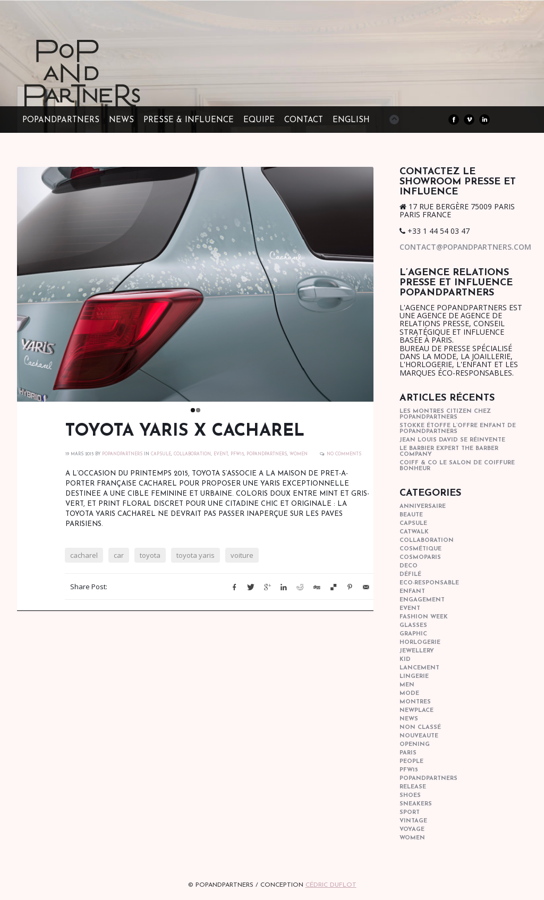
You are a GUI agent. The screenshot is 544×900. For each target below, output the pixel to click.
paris (408, 753)
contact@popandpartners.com (465, 247)
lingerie (414, 677)
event (221, 457)
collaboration (192, 457)
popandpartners (266, 457)
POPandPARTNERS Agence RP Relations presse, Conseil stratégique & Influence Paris (102, 90)
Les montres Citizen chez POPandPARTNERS (445, 414)
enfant (412, 592)
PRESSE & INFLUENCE (188, 120)
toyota (150, 557)
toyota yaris (195, 557)
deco (409, 566)
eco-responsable (429, 583)
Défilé (410, 575)
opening (415, 745)
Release (413, 787)
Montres (415, 702)
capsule (161, 457)
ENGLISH (351, 120)
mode (409, 694)
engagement (422, 600)
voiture (242, 557)
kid (405, 660)
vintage (413, 821)
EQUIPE (259, 120)
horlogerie (420, 643)
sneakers (416, 804)
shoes (410, 796)
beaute (411, 515)
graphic (413, 634)
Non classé (420, 728)
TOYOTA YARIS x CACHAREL (184, 434)
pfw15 (237, 457)
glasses (413, 626)
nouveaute (419, 736)
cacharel (84, 557)
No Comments (344, 457)
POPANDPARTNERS (122, 457)
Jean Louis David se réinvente (452, 440)
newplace (417, 711)
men (407, 685)
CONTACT (303, 120)
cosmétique (420, 549)
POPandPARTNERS (60, 120)
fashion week (424, 617)
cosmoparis (420, 558)
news (409, 719)
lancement (419, 668)
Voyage (412, 830)
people (411, 762)
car (119, 557)
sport (410, 813)
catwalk (414, 532)
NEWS (121, 120)
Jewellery (417, 651)
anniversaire (423, 507)
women (299, 457)
